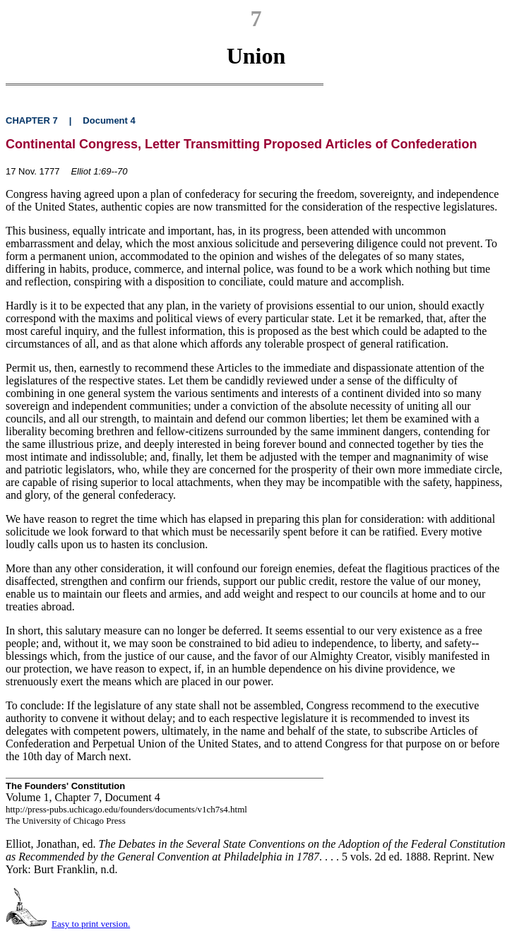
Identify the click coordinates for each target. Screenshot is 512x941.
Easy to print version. (91, 923)
